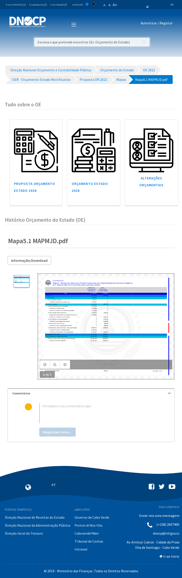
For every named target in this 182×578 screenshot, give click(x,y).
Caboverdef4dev (87, 533)
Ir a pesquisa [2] (38, 4)
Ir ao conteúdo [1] (16, 4)
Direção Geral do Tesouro (24, 533)
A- (104, 5)
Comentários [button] (91, 393)
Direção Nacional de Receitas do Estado (35, 517)
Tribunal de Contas (89, 541)
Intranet (81, 549)
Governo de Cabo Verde (92, 517)
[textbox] (98, 413)
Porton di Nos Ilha (88, 525)
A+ (115, 4)
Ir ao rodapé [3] (58, 4)
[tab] (91, 393)
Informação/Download (29, 260)
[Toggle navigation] (52, 24)
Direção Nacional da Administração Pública (37, 525)
